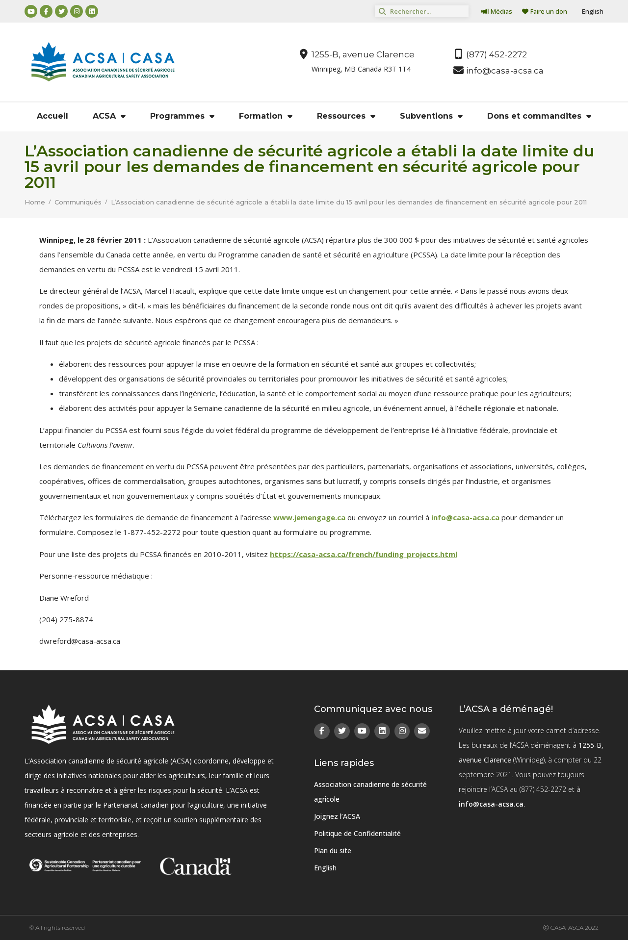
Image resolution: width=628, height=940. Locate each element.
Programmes (182, 116)
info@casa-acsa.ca (465, 517)
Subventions (431, 116)
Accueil (52, 116)
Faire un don (544, 11)
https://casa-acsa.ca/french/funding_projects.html (363, 554)
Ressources (346, 116)
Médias (496, 11)
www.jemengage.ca (309, 517)
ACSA (109, 116)
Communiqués (78, 202)
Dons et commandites (539, 116)
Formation (265, 116)
